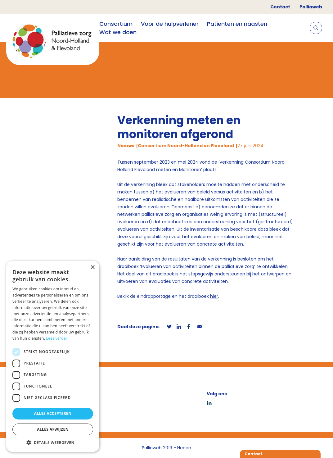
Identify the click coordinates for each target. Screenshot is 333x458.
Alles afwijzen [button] (53, 429)
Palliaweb (310, 7)
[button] (52, 442)
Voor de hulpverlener (170, 24)
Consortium (116, 24)
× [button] (92, 267)
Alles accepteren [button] (53, 413)
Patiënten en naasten (237, 24)
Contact (280, 7)
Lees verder (57, 338)
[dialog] (52, 356)
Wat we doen (118, 32)
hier (214, 296)
